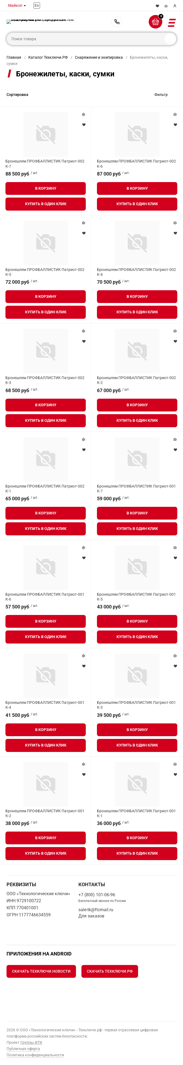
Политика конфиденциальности (35, 1055)
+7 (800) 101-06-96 (116, 21)
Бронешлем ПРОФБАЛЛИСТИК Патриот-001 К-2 (44, 813)
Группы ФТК (31, 1042)
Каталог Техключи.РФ (48, 57)
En (37, 5)
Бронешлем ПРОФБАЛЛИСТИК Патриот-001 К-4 (44, 705)
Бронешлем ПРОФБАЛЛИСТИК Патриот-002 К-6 (136, 163)
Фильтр (161, 94)
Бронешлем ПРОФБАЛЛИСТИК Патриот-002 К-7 (44, 163)
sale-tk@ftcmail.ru (95, 909)
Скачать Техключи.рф (110, 971)
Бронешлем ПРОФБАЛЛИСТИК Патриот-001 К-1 (136, 813)
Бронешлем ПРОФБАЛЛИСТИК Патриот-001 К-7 (136, 488)
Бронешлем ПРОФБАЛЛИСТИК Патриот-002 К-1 (44, 488)
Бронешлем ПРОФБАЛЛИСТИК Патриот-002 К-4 (136, 272)
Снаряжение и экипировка (99, 57)
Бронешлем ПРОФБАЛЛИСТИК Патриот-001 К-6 (44, 596)
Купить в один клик (45, 204)
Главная (14, 57)
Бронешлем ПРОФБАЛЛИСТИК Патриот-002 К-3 (44, 380)
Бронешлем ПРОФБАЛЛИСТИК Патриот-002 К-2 (136, 380)
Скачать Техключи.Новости (41, 971)
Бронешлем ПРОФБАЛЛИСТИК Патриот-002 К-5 (44, 272)
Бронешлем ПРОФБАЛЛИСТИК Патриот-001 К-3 (136, 705)
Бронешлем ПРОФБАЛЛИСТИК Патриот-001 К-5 (136, 596)
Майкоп (15, 5)
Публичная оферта (23, 1049)
